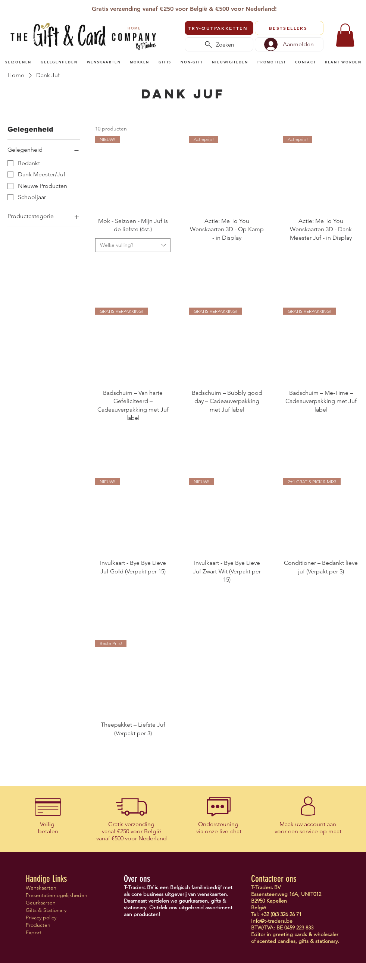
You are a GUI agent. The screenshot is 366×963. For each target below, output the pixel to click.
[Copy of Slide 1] (188, 7)
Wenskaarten (41, 887)
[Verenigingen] (205, 7)
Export (33, 932)
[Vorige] (11, 9)
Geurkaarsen (41, 902)
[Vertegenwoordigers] (197, 7)
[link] (345, 35)
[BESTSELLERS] (289, 28)
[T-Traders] (171, 7)
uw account (310, 824)
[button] (18, 62)
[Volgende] (356, 9)
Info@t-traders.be (272, 921)
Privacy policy (41, 917)
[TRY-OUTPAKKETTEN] (219, 28)
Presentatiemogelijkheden (52, 895)
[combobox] (133, 245)
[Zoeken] (219, 44)
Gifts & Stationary (46, 910)
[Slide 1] (162, 7)
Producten (38, 925)
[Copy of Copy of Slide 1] (180, 7)
